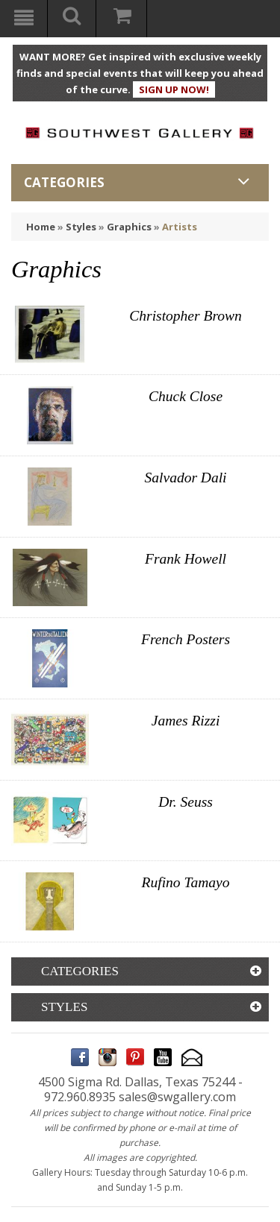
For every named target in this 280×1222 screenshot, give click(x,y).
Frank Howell (185, 559)
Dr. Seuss (185, 802)
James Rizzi (186, 720)
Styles (81, 226)
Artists (179, 226)
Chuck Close (186, 396)
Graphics (129, 226)
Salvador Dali (186, 477)
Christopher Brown (185, 316)
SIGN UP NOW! (174, 89)
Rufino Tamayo (186, 882)
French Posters (185, 639)
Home (40, 226)
